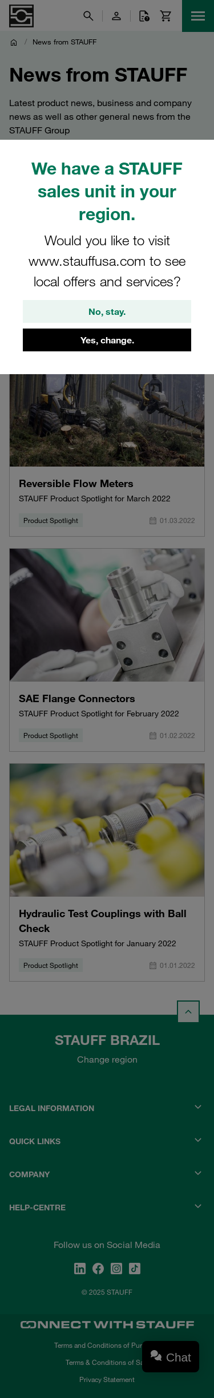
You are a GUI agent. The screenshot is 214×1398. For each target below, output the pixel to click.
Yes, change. (107, 340)
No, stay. (107, 311)
